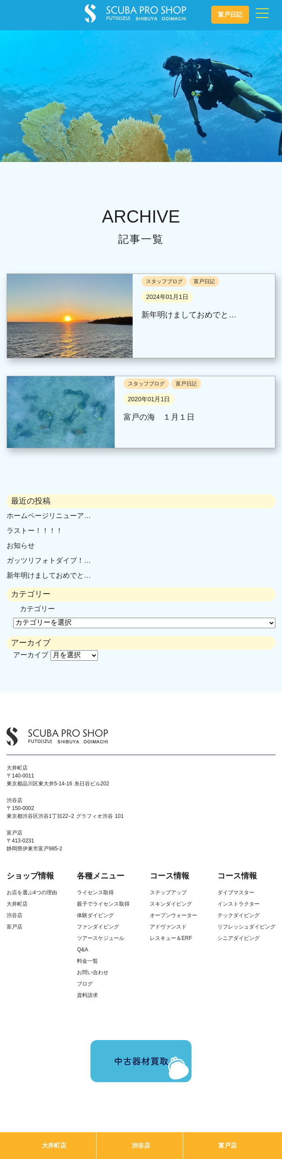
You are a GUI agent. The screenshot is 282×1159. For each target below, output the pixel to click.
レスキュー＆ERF (171, 938)
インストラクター (238, 904)
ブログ (85, 984)
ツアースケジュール (100, 938)
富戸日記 (230, 14)
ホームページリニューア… (49, 515)
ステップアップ (168, 892)
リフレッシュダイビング (246, 927)
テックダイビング (238, 915)
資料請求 (87, 995)
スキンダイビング (171, 904)
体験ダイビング (95, 915)
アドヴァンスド (168, 927)
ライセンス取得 (95, 892)
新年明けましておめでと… (49, 575)
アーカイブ (30, 655)
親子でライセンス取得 (103, 904)
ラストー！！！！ (35, 530)
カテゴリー (37, 608)
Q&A (82, 950)
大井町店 (54, 1145)
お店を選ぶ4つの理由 (32, 892)
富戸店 (227, 1145)
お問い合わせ (92, 972)
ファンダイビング (98, 927)
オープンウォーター (173, 915)
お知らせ (21, 545)
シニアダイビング (238, 938)
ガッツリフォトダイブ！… (49, 560)
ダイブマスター (235, 892)
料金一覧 (87, 961)
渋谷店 (141, 1145)
